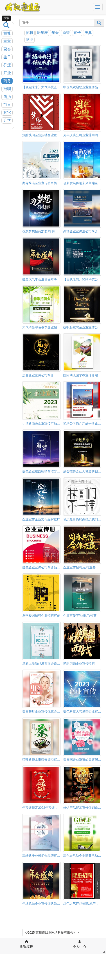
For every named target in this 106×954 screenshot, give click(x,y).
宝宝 (7, 41)
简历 (7, 97)
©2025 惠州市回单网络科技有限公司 (52, 932)
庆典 (88, 33)
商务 (7, 81)
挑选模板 (26, 944)
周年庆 (42, 33)
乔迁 (7, 65)
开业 (7, 73)
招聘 (7, 89)
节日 (7, 105)
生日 (7, 57)
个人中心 (79, 944)
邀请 (66, 33)
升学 (7, 120)
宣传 (77, 33)
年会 (55, 33)
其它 (7, 112)
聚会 (7, 49)
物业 (29, 39)
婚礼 (7, 33)
